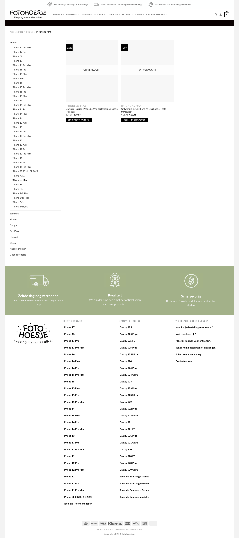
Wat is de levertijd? (186, 334)
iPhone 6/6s (18, 202)
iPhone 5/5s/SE (20, 206)
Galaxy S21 (126, 422)
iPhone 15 (17, 100)
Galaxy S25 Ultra (129, 354)
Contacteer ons (184, 361)
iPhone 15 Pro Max (21, 87)
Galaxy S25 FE (127, 340)
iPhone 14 (17, 118)
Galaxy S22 (126, 401)
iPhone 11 (17, 158)
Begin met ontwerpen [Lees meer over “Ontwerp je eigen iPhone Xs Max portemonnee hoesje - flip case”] (79, 120)
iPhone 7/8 (17, 189)
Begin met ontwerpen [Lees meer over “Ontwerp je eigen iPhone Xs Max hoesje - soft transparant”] (134, 120)
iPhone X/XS (18, 175)
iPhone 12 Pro (19, 149)
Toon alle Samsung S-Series (134, 476)
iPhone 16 (17, 83)
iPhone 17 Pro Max (21, 47)
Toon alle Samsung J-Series (134, 490)
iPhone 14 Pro (19, 109)
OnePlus (114, 14)
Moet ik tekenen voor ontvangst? (193, 340)
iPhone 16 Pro (19, 69)
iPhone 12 (17, 140)
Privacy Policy (105, 529)
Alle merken (16, 32)
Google (99, 14)
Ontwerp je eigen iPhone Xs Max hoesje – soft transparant (143, 110)
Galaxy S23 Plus (128, 388)
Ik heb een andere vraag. (189, 354)
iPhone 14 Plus (19, 114)
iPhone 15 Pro (19, 91)
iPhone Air (17, 56)
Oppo (140, 14)
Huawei (127, 14)
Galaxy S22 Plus (128, 408)
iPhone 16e (17, 78)
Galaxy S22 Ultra (129, 415)
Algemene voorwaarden (128, 529)
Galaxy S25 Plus (128, 347)
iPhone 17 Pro (19, 52)
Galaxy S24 (126, 361)
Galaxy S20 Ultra (129, 469)
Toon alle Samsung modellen (135, 496)
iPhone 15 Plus (19, 96)
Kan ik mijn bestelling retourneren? (194, 327)
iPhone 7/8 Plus (20, 193)
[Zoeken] (216, 15)
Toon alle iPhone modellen (78, 503)
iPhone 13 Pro (19, 131)
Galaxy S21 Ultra (129, 442)
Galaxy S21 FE (127, 429)
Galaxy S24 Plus (128, 367)
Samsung (72, 14)
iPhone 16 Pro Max (21, 65)
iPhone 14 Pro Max (21, 105)
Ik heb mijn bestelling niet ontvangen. (196, 347)
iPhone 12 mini (19, 145)
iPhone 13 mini (19, 122)
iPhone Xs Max (19, 180)
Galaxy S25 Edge (129, 334)
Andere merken (156, 14)
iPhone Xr (17, 184)
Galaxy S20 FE (127, 456)
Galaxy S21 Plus (128, 435)
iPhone (58, 14)
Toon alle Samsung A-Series (134, 483)
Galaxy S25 (126, 327)
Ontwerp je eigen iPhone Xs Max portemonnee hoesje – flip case (92, 110)
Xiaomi (86, 14)
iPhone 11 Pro (19, 162)
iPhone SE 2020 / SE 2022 (25, 171)
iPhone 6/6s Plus (20, 197)
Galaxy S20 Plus (128, 462)
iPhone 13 (17, 127)
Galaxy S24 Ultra (129, 374)
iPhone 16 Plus (19, 74)
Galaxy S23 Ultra (129, 395)
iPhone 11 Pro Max (21, 167)
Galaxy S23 (126, 381)
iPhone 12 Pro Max (21, 153)
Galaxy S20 (126, 449)
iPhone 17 (17, 61)
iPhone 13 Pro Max (21, 136)
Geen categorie (18, 254)
